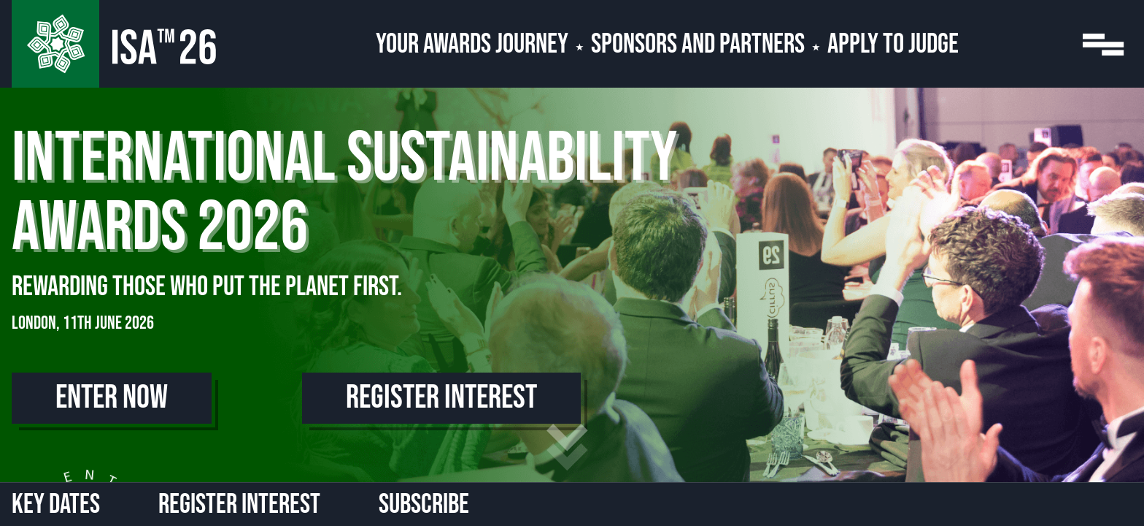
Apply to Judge (893, 44)
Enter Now (111, 398)
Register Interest (441, 398)
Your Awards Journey (472, 44)
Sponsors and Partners (698, 44)
